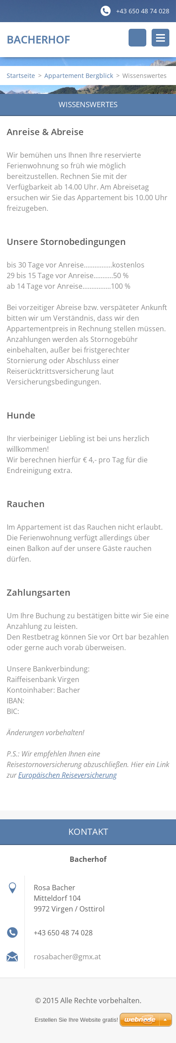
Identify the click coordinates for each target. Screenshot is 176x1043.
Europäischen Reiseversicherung (67, 775)
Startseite (21, 75)
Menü (160, 38)
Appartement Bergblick (78, 75)
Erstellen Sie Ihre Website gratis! (76, 1019)
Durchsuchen (137, 38)
